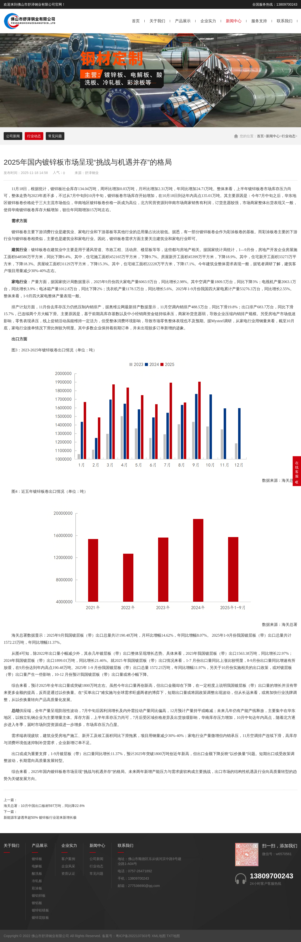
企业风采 (68, 866)
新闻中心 (234, 21)
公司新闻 (13, 136)
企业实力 (208, 21)
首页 (136, 21)
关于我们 (157, 21)
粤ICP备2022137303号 (133, 936)
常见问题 (55, 136)
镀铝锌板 (39, 895)
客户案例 (68, 859)
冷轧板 (37, 881)
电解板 (37, 866)
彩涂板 (37, 888)
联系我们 (284, 21)
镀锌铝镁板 (40, 910)
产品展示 (183, 21)
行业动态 (288, 136)
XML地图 (159, 936)
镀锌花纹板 (40, 917)
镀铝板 (37, 903)
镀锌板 (37, 859)
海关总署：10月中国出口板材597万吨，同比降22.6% (44, 806)
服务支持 (259, 21)
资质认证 (68, 873)
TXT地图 (173, 936)
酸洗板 (37, 873)
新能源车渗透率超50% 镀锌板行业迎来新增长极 (40, 817)
